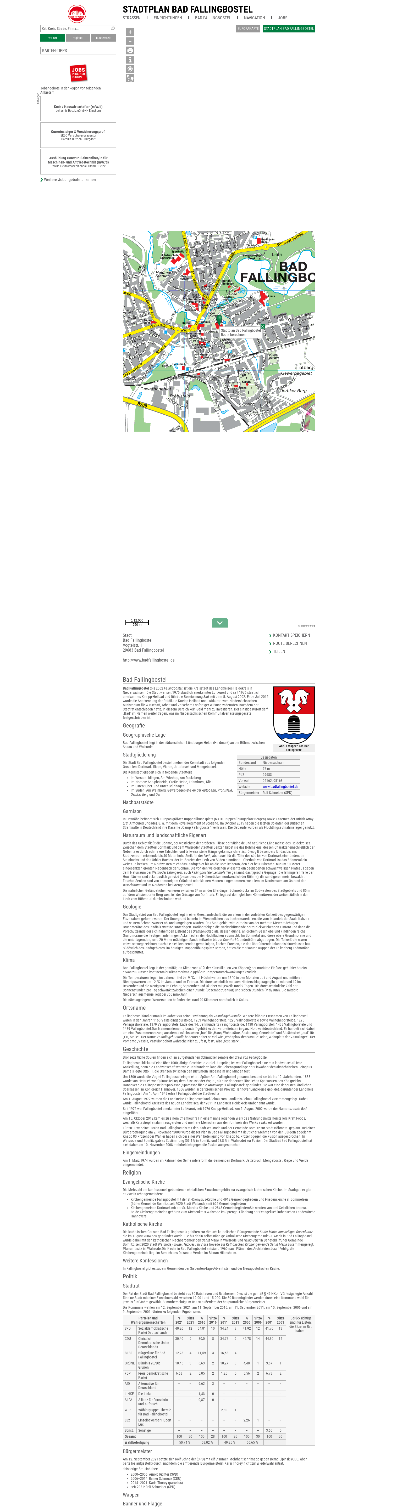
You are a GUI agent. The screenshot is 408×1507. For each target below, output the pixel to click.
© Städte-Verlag (306, 625)
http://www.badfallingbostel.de (149, 660)
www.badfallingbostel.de (281, 786)
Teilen (279, 651)
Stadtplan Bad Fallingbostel (188, 9)
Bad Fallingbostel (213, 17)
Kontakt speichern (291, 635)
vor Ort (52, 38)
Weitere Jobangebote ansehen (70, 179)
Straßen (132, 17)
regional (78, 38)
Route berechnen (233, 334)
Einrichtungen (168, 17)
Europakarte (248, 28)
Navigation (254, 17)
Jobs (282, 17)
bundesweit (103, 38)
